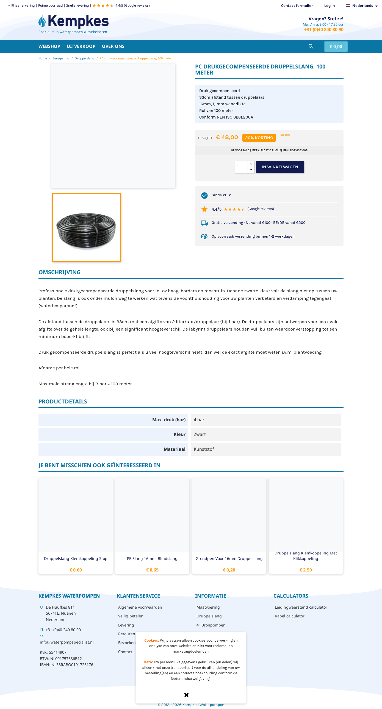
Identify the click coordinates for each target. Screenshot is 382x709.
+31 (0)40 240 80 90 (324, 29)
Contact (125, 651)
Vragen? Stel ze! (326, 19)
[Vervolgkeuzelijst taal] (363, 6)
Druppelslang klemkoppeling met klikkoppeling (306, 555)
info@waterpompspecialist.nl (67, 642)
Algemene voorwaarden (140, 607)
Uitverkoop (81, 46)
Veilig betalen (130, 616)
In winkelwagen (280, 166)
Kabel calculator (290, 616)
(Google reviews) (260, 209)
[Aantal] (241, 167)
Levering (126, 625)
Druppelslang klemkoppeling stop (75, 558)
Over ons (113, 46)
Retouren (126, 633)
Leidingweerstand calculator (301, 607)
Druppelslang (209, 616)
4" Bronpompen (211, 625)
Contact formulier (297, 5)
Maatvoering (208, 607)
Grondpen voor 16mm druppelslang (229, 558)
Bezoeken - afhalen (135, 642)
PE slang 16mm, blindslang (152, 558)
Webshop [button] (49, 46)
